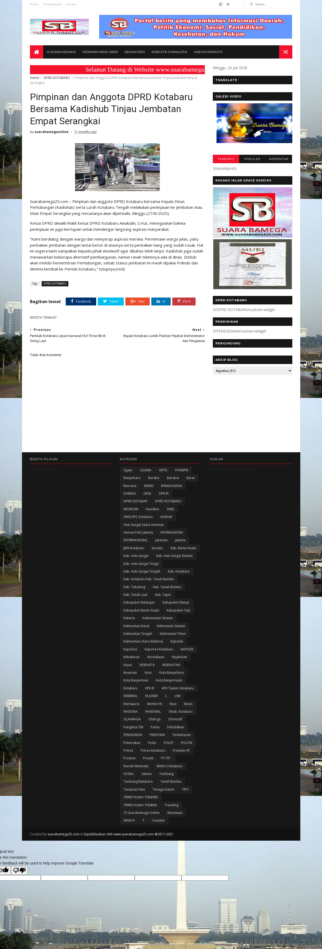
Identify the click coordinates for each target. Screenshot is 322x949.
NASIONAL (153, 711)
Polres (128, 750)
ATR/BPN (181, 470)
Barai (191, 478)
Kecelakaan (155, 657)
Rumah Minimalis (136, 766)
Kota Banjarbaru (171, 672)
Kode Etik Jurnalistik (169, 52)
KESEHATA (147, 665)
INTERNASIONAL (135, 540)
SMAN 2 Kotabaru (169, 766)
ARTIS (163, 470)
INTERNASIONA (172, 532)
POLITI (168, 742)
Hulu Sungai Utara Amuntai (143, 524)
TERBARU (226, 159)
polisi (152, 742)
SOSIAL (128, 773)
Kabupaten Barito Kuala (141, 610)
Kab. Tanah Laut (135, 594)
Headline (152, 509)
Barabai (173, 478)
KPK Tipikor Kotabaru (178, 688)
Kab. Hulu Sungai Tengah (141, 571)
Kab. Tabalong (134, 587)
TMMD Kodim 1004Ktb (140, 805)
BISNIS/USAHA (171, 486)
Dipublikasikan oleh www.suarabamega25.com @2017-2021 (128, 834)
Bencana (129, 486)
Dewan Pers (135, 52)
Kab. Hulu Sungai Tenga (140, 563)
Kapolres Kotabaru (159, 649)
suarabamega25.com (63, 834)
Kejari (127, 665)
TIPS (185, 789)
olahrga (154, 719)
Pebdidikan (175, 727)
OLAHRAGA (132, 719)
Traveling (171, 805)
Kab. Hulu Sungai (135, 555)
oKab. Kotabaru (181, 711)
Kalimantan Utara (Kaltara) (143, 641)
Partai (155, 727)
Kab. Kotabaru (178, 571)
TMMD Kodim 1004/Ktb (140, 797)
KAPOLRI (187, 649)
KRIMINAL (130, 696)
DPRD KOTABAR (135, 501)
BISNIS (148, 486)
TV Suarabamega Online (141, 812)
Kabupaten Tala (178, 610)
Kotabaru (130, 688)
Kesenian (130, 672)
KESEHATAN (171, 665)
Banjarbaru (131, 478)
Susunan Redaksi (61, 52)
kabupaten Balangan (139, 602)
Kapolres (130, 649)
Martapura (131, 704)
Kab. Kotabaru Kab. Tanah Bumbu (148, 579)
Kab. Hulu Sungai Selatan (174, 555)
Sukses (147, 773)
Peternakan (131, 742)
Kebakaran (131, 657)
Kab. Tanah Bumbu (167, 587)
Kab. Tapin (163, 594)
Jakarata (161, 540)
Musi (173, 704)
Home (34, 4)
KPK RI (149, 688)
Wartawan (174, 812)
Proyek (148, 758)
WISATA (129, 820)
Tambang (166, 773)
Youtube (158, 820)
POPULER (252, 159)
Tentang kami (52, 4)
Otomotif (175, 719)
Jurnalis (157, 548)
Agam (127, 470)
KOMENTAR (279, 159)
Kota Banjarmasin (169, 680)
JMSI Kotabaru (133, 548)
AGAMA (145, 470)
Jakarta (180, 540)
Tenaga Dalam (163, 789)
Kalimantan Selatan (171, 626)
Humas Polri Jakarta (138, 532)
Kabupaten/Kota (208, 52)
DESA (147, 493)
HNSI (170, 509)
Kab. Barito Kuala (183, 548)
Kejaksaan (179, 657)
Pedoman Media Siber (100, 52)
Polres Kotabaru (153, 750)
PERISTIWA (157, 735)
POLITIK (186, 742)
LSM (177, 696)
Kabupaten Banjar (175, 602)
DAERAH (129, 493)
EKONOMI (130, 509)
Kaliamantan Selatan (158, 618)
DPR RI (164, 493)
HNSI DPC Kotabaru (138, 517)
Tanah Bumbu (170, 781)
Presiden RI (181, 750)
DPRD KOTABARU (57, 78)
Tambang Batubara (138, 781)
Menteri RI (154, 704)
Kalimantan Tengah (137, 633)
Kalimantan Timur (173, 633)
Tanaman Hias (134, 789)
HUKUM (166, 517)
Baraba (153, 478)
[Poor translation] (19, 870)
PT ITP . (166, 758)
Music (188, 704)
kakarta (129, 618)
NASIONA (130, 711)
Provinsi (129, 758)
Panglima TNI (133, 727)
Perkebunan (182, 735)
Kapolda (176, 641)
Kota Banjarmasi (135, 680)
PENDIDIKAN (132, 735)
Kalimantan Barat (136, 626)
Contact (71, 4)
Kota (148, 672)
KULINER (151, 696)
